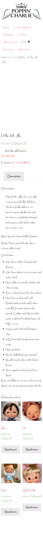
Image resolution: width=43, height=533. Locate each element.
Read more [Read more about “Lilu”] (32, 449)
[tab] (14, 176)
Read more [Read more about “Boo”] (11, 449)
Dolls (24, 42)
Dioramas (8, 49)
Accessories (10, 42)
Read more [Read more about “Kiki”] (11, 512)
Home (6, 27)
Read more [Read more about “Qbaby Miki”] (32, 507)
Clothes (22, 34)
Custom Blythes (22, 27)
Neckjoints (8, 34)
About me (23, 49)
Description (14, 176)
